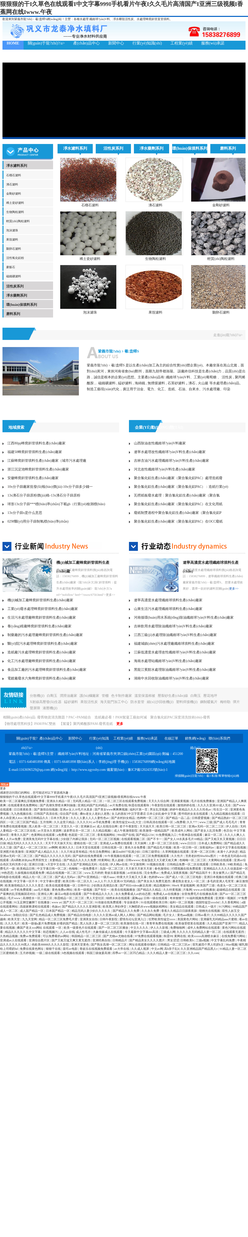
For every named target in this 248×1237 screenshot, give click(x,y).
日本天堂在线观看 (88, 847)
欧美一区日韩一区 (186, 847)
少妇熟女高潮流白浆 (105, 885)
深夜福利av (207, 847)
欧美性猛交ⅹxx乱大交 (127, 822)
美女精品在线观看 (182, 906)
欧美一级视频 (83, 889)
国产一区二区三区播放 (113, 927)
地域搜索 (16, 427)
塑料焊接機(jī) (187, 702)
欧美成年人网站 (182, 830)
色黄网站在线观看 (43, 835)
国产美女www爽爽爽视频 (111, 809)
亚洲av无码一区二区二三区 (206, 826)
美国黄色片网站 (188, 919)
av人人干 (100, 881)
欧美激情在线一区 (133, 923)
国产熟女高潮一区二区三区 (109, 944)
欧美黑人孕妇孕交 (115, 906)
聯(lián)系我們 (19, 56)
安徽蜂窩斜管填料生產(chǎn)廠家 (33, 478)
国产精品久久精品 (149, 889)
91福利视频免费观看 (200, 898)
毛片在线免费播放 (203, 801)
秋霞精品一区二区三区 (69, 898)
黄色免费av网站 (62, 889)
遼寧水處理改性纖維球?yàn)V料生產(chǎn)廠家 (170, 452)
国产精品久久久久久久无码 (53, 856)
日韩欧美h (187, 940)
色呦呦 (73, 868)
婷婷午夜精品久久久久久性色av (191, 809)
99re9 (175, 885)
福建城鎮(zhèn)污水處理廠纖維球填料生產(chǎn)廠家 (174, 643)
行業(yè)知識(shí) (147, 43)
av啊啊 (53, 847)
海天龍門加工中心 (114, 702)
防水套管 (137, 702)
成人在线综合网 (107, 826)
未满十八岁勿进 (228, 851)
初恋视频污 (51, 932)
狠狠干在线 (54, 949)
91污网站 (225, 906)
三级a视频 (203, 940)
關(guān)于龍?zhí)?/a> (46, 43)
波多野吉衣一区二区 (77, 830)
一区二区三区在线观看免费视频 (125, 801)
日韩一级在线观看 (156, 898)
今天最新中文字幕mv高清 (142, 932)
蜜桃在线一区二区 (86, 843)
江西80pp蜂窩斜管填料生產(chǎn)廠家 (36, 443)
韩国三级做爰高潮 (99, 953)
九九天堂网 (30, 919)
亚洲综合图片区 (39, 940)
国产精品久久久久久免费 (80, 860)
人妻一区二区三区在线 (164, 843)
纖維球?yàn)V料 (99, 19)
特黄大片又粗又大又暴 (132, 877)
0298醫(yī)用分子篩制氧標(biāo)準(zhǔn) (37, 521)
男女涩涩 (173, 940)
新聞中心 (116, 43)
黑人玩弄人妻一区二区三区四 (99, 923)
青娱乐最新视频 (115, 873)
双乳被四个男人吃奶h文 (208, 944)
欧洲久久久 (67, 847)
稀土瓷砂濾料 (15, 203)
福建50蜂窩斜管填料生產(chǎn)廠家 (34, 452)
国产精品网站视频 (149, 915)
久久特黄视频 (172, 889)
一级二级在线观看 (48, 953)
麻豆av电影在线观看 (68, 894)
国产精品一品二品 (178, 818)
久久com (193, 953)
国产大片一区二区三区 (78, 902)
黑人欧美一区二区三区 (44, 826)
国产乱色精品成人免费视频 (48, 915)
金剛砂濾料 (13, 193)
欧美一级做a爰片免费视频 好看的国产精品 (50, 923)
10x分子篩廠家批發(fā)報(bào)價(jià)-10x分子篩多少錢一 (50, 487)
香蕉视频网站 (106, 835)
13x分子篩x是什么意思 (24, 513)
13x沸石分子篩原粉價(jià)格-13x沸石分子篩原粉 (43, 495)
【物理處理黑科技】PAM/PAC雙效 (29, 724)
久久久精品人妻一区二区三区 (166, 953)
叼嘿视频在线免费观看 (186, 868)
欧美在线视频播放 (123, 889)
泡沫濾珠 (12, 230)
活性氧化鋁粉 (15, 258)
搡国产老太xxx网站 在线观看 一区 (39, 927)
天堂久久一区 (70, 826)
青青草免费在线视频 (160, 923)
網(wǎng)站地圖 (163, 762)
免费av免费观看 (30, 936)
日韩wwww (132, 860)
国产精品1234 (145, 835)
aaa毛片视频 (42, 889)
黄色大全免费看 (135, 847)
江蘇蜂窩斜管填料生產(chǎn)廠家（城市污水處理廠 (46, 460)
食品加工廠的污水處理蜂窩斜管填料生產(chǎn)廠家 (46, 670)
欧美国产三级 (206, 885)
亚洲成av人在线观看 (13, 940)
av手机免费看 (102, 822)
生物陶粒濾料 (15, 212)
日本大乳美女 (60, 818)
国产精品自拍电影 (80, 915)
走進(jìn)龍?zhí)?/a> (228, 335)
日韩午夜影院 (109, 919)
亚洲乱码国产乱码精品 (93, 805)
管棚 (105, 696)
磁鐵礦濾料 (13, 276)
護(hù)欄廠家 (89, 696)
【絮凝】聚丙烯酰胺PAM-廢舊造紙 (86, 724)
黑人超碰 (118, 860)
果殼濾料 (12, 239)
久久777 (192, 822)
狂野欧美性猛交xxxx (162, 919)
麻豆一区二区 (214, 835)
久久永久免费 (150, 911)
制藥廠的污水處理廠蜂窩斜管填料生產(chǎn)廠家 (45, 635)
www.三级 (205, 822)
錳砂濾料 (71, 702)
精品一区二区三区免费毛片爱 (58, 919)
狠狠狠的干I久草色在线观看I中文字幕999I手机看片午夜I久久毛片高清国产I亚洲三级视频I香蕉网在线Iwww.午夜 (73, 797)
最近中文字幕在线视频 (231, 847)
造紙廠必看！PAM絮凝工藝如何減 (120, 717)
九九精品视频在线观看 (225, 813)
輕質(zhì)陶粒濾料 (18, 221)
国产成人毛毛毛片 (226, 822)
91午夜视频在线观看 (118, 856)
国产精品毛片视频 (160, 847)
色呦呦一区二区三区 (193, 860)
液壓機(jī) (50, 708)
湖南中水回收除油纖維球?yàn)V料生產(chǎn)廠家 (171, 678)
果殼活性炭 (89, 702)
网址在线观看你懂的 (142, 944)
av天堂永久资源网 (50, 830)
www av (57, 902)
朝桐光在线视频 (210, 911)
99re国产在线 (125, 835)
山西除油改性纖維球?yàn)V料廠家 (160, 443)
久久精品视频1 (103, 830)
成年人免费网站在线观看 (204, 927)
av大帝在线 (122, 949)
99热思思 (7, 873)
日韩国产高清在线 (46, 813)
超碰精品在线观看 (229, 889)
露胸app (137, 898)
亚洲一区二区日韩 (203, 851)
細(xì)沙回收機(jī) (160, 702)
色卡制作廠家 (121, 696)
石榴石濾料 (13, 175)
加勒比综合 (21, 915)
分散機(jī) (37, 696)
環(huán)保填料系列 (21, 305)
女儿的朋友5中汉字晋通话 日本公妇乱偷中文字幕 (144, 813)
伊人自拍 (232, 826)
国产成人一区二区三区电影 (184, 877)
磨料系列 (13, 314)
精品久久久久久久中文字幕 (23, 932)
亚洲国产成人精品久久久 (42, 851)
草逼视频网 (188, 885)
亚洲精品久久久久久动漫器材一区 (225, 868)
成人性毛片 (84, 932)
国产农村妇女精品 (123, 818)
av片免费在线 (118, 805)
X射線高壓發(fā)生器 (46, 702)
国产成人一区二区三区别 (30, 847)
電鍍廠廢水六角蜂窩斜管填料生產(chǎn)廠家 (41, 678)
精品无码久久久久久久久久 (25, 843)
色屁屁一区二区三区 (82, 835)
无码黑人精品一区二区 (88, 801)
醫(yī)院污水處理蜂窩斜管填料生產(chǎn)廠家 (42, 643)
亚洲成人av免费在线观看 (116, 843)
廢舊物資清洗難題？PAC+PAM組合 (64, 717)
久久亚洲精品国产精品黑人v (199, 949)
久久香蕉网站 (230, 902)
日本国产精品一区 (58, 911)
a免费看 (180, 822)
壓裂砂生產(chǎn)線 (173, 696)
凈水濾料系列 (16, 166)
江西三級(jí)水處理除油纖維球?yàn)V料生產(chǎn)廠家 (175, 635)
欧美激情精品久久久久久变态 (24, 885)
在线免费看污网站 (233, 936)
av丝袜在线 (135, 873)
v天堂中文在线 (56, 864)
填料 (166, 19)
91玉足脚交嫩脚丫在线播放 (32, 902)
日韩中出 (84, 885)
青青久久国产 (20, 835)
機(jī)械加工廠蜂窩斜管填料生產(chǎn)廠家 (40, 600)
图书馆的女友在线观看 (193, 813)
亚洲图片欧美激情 (12, 851)
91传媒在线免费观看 (109, 902)
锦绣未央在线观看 (118, 898)
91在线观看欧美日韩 (154, 902)
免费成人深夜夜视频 (174, 873)
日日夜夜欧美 (23, 809)
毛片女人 (169, 915)
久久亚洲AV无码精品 (122, 881)
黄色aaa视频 (185, 915)
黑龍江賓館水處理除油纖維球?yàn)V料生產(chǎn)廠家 (175, 670)
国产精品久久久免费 (126, 911)
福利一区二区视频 (182, 902)
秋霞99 (168, 936)
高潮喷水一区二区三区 (38, 898)
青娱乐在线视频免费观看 (96, 949)
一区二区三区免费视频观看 (151, 856)
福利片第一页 (139, 809)
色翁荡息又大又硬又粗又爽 (159, 860)
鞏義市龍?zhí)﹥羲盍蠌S (118, 351)
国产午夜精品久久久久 (99, 894)
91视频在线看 (156, 864)
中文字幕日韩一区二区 (52, 868)
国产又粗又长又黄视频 (220, 839)
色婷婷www (157, 877)
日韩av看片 (202, 915)
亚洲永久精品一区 (59, 801)
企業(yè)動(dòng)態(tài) (159, 427)
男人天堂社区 (95, 898)
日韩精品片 (120, 940)
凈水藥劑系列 (16, 295)
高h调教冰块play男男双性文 (29, 860)
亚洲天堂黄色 (80, 944)
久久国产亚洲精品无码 (82, 864)
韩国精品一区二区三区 (86, 936)
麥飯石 (10, 267)
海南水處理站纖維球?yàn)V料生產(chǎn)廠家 (168, 661)
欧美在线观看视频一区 (61, 885)
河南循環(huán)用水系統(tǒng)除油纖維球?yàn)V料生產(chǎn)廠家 (184, 617)
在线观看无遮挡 (234, 932)
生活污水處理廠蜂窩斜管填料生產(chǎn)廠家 (41, 617)
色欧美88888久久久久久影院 (51, 944)
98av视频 (231, 944)
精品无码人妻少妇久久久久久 (91, 911)
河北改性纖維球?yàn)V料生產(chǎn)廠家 (164, 469)
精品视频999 (162, 885)
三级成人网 (167, 932)
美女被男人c (221, 873)
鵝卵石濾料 (13, 248)
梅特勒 (225, 702)
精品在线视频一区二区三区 (64, 873)
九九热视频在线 (21, 813)
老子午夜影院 (129, 826)
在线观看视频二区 (133, 839)
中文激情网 (138, 864)
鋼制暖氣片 (208, 702)
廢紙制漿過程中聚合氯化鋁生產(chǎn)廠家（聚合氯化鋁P (177, 513)
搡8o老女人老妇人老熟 (95, 813)
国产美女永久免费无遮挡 (154, 881)
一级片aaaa (107, 877)
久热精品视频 (9, 936)
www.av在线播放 (204, 889)
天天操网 (140, 843)
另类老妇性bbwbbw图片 (201, 856)
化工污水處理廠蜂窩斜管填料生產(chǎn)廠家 (41, 661)
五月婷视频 (27, 953)
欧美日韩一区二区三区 (171, 826)
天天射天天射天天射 (139, 868)
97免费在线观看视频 (148, 936)
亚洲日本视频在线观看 (219, 877)
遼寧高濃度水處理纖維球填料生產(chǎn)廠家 (168, 600)
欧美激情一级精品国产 (155, 830)
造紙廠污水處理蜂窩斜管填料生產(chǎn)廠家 (41, 652)
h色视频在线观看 (73, 953)
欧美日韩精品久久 (37, 818)
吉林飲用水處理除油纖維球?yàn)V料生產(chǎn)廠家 (173, 626)
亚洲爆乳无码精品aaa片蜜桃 (219, 919)
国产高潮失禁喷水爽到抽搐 (58, 805)
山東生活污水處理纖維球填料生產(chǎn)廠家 (168, 609)
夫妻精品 (55, 860)
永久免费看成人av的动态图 (133, 894)
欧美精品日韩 (26, 868)
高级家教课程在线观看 (35, 906)
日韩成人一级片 (206, 906)
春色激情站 (162, 868)
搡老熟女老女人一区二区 (189, 881)
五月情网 (46, 822)
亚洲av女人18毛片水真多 (76, 809)
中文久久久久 (139, 927)
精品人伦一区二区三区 (38, 877)
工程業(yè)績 (181, 43)
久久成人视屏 (140, 949)
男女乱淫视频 (159, 809)
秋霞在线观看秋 (139, 805)
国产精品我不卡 (201, 873)
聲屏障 (35, 708)
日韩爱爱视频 (201, 818)
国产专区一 (102, 889)
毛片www (14, 898)
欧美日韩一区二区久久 (78, 881)
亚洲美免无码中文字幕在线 (41, 839)
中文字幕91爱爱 (51, 881)
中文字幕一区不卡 (26, 881)
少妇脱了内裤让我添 (74, 839)
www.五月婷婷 (93, 873)
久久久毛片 (13, 923)
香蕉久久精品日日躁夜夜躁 (179, 911)
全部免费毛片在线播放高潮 (200, 894)
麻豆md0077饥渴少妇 (127, 851)
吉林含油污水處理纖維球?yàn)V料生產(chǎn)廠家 (171, 460)
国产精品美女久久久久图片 (147, 940)
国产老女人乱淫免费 (208, 830)
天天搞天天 (147, 826)
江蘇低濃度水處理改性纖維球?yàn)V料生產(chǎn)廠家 (175, 652)
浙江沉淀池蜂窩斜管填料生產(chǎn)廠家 (38, 469)
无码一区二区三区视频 (105, 839)
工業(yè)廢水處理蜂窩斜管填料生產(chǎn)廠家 (42, 609)
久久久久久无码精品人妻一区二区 (199, 932)
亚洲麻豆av (88, 826)
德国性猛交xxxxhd (208, 902)
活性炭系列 (15, 286)
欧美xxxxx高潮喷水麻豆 (204, 936)
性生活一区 (221, 809)
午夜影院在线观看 (164, 805)
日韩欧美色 (218, 864)
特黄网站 (104, 860)
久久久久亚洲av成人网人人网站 (114, 915)
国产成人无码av (65, 877)
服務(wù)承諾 (212, 43)
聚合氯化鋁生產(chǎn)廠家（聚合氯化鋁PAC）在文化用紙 (178, 504)
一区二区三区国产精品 (23, 822)
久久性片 (177, 856)
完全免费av (151, 873)
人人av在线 (67, 932)
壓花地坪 (210, 696)
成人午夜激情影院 (126, 830)
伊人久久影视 (159, 927)
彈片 (236, 702)
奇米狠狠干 (177, 898)
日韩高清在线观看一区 (158, 822)
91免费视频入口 (166, 835)
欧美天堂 (14, 919)
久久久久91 (84, 822)
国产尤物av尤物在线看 (118, 936)
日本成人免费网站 (210, 843)
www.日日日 (188, 843)
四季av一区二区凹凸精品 (129, 953)
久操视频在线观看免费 (30, 873)
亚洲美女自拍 (89, 919)
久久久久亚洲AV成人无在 (214, 805)
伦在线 (104, 864)
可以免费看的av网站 (56, 936)
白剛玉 (52, 696)
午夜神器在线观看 (191, 835)
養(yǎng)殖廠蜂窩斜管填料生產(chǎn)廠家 (39, 626)
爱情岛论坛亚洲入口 (133, 919)
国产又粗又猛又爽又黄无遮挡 (71, 940)
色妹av (56, 906)
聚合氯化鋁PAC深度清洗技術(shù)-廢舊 (180, 717)
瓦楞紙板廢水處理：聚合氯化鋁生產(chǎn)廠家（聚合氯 (177, 495)
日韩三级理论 (151, 851)
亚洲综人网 (45, 894)
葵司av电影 (70, 949)
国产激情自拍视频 (46, 809)
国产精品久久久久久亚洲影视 (81, 906)
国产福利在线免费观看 (88, 856)
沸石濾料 (12, 184)
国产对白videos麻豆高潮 (136, 885)
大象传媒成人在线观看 (108, 932)
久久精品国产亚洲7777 (222, 923)
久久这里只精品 (64, 822)
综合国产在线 (69, 813)
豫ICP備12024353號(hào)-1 (148, 770)
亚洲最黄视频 (180, 801)
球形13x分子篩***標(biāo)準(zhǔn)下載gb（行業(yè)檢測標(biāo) (56, 504)
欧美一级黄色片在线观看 (80, 927)
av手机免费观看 (21, 889)
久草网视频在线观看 (176, 851)
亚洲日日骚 (36, 864)
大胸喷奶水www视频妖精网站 (148, 906)
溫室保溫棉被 (144, 696)
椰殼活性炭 (126, 19)
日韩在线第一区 (112, 847)
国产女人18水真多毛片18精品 (184, 839)
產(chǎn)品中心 (86, 43)
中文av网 (157, 949)
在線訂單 (171, 738)
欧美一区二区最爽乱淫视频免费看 (22, 801)
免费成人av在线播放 (166, 894)
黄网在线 (180, 936)
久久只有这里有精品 (74, 851)
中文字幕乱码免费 (223, 940)
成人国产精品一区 (32, 911)
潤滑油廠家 (68, 696)
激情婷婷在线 (186, 805)
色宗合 (227, 830)
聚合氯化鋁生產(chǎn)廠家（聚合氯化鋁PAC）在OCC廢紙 (178, 521)
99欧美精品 (235, 864)
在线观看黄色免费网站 (23, 805)
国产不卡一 (155, 839)
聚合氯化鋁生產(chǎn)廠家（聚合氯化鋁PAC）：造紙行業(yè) (181, 487)
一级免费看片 (89, 868)
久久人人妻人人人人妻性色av (90, 818)
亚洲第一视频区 (226, 898)
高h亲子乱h (171, 949)
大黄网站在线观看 (220, 860)
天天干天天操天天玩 (59, 843)
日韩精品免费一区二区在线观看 (188, 864)
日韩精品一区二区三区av (174, 944)
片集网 (187, 889)
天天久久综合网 (159, 801)
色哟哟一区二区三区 (150, 818)
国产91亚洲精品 (88, 877)
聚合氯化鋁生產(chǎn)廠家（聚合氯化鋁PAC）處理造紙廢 (178, 478)
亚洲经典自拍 (102, 940)
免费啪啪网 (178, 927)
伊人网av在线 (119, 864)
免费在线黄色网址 (32, 949)
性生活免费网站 (100, 851)
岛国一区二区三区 (112, 868)
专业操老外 (131, 902)
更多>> (234, 588)
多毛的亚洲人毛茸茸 (221, 881)
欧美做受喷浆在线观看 (190, 923)
